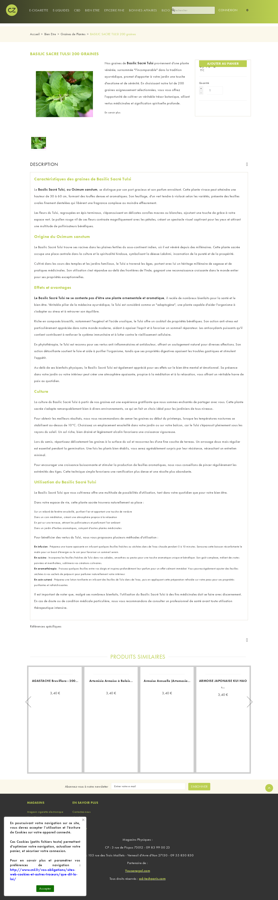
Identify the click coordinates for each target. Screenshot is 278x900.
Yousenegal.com (137, 871)
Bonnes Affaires (143, 10)
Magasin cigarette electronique (45, 812)
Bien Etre (92, 10)
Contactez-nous (81, 812)
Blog (166, 10)
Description (44, 164)
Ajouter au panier (223, 64)
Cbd (77, 10)
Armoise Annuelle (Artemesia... (167, 681)
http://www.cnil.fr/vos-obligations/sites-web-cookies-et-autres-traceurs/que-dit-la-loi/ (43, 874)
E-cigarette (38, 10)
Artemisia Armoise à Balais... (111, 681)
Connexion (228, 10)
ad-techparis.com (152, 878)
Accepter (45, 888)
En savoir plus (113, 112)
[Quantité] (215, 90)
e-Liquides (61, 10)
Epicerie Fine (114, 10)
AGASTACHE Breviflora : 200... (55, 681)
